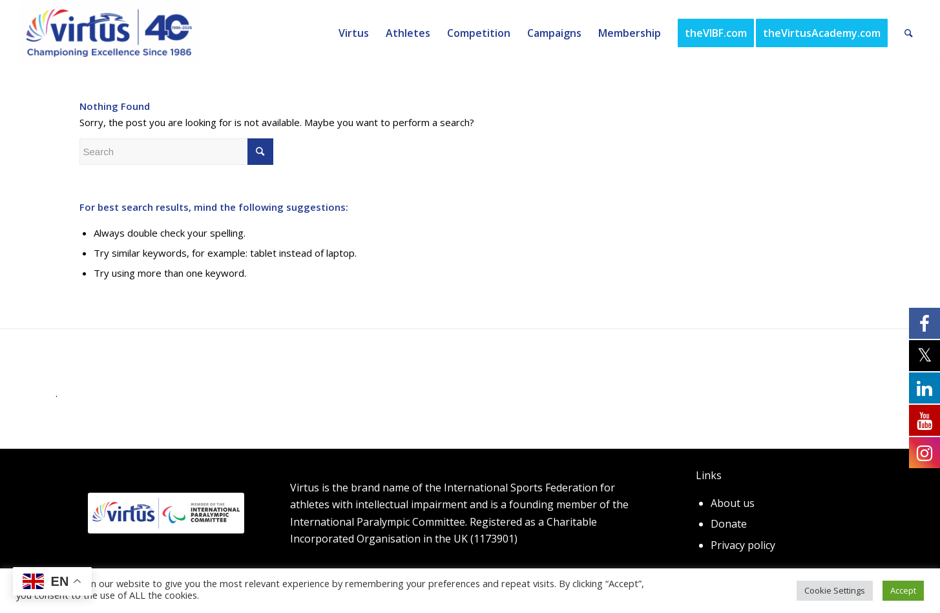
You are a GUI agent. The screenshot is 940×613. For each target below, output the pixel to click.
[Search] (908, 33)
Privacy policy (743, 545)
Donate (729, 524)
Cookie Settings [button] (834, 590)
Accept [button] (903, 590)
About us (733, 503)
